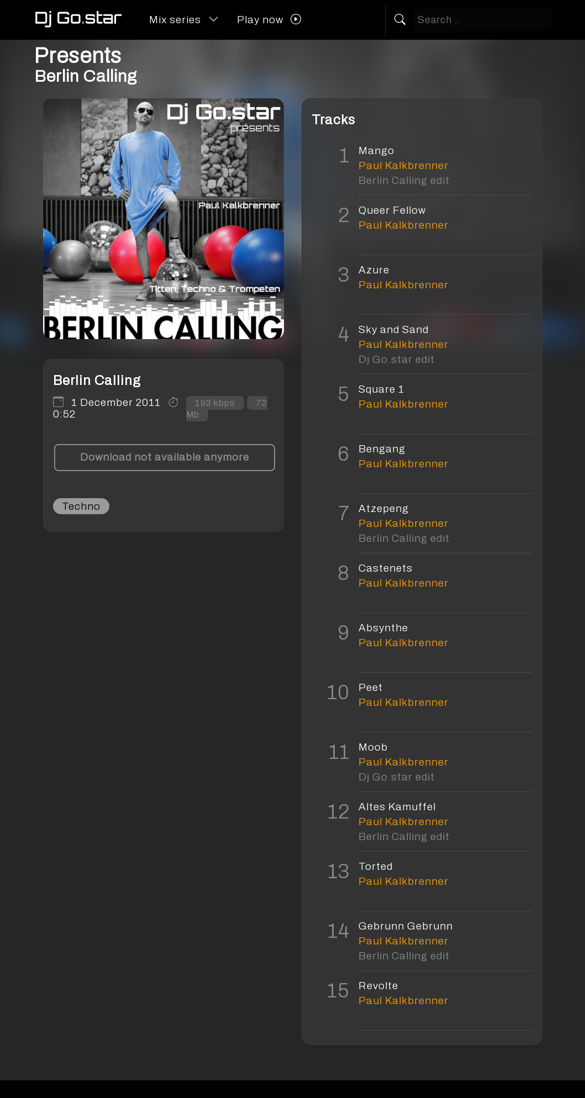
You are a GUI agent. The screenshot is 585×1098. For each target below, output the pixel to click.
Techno (81, 506)
